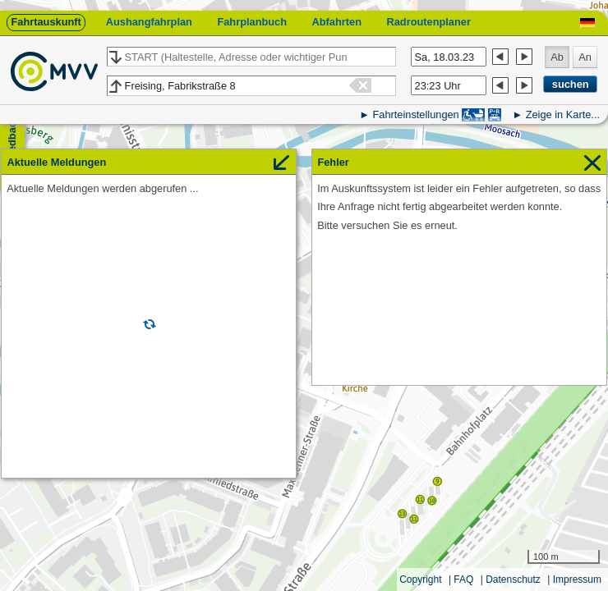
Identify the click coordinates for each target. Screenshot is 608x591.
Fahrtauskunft (46, 22)
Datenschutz (513, 579)
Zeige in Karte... (563, 114)
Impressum (577, 579)
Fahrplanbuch (252, 22)
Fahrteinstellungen (415, 114)
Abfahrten (337, 22)
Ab (557, 57)
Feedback (12, 140)
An (585, 57)
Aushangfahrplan (149, 22)
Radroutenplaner (428, 22)
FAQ (463, 579)
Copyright (420, 579)
